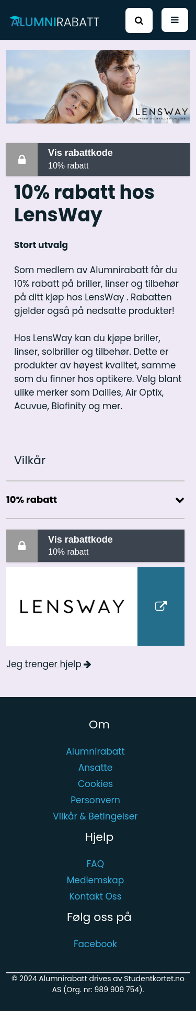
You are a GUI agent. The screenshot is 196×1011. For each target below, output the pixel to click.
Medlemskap (95, 880)
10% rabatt (117, 158)
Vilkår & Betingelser (95, 816)
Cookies (95, 784)
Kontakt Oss (95, 896)
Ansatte (95, 767)
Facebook (95, 944)
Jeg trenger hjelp (48, 664)
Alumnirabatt (95, 751)
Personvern (95, 800)
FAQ (95, 864)
